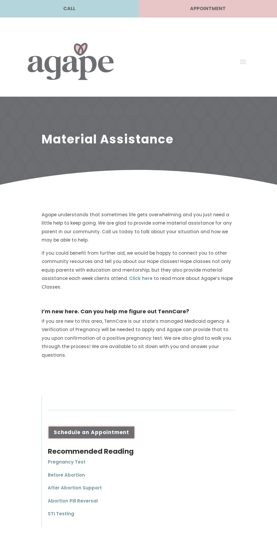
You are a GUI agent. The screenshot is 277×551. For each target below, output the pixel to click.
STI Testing (61, 514)
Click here (141, 278)
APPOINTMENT (208, 8)
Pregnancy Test (67, 462)
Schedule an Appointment (91, 432)
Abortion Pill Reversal (73, 501)
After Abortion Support (75, 488)
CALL (69, 8)
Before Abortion (66, 475)
